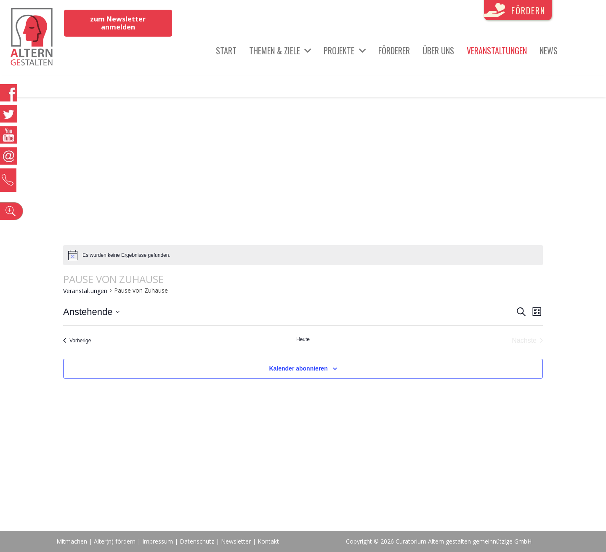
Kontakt (268, 541)
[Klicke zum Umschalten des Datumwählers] (91, 312)
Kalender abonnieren (298, 368)
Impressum (157, 541)
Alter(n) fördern (115, 541)
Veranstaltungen (85, 291)
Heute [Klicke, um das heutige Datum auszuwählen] (303, 339)
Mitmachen (71, 541)
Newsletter (236, 541)
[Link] (34, 38)
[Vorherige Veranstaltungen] (77, 340)
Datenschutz (197, 541)
